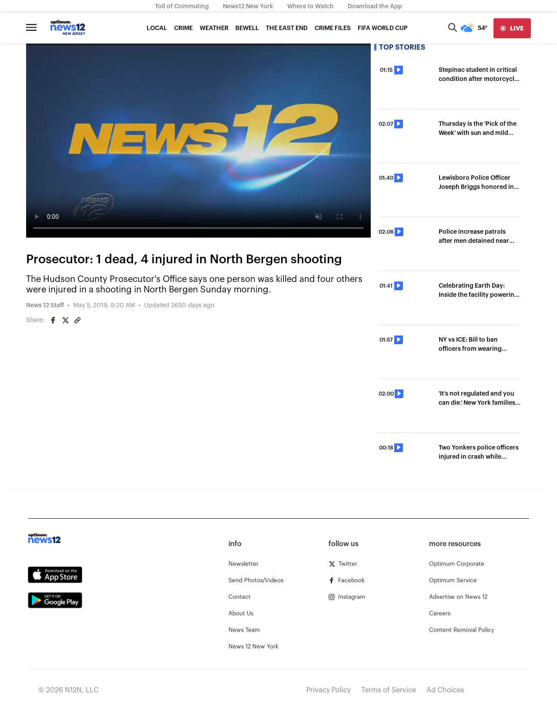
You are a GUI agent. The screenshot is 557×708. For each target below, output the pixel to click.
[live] (512, 28)
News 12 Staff (45, 305)
